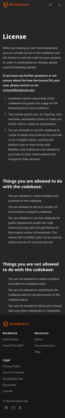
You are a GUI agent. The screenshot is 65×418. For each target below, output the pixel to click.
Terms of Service (13, 372)
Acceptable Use (13, 379)
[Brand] (16, 5)
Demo (38, 339)
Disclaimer (9, 385)
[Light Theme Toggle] (59, 5)
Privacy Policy (11, 366)
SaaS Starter (11, 339)
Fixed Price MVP (13, 345)
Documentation (45, 345)
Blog (38, 352)
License (7, 391)
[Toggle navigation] (50, 5)
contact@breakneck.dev (19, 90)
